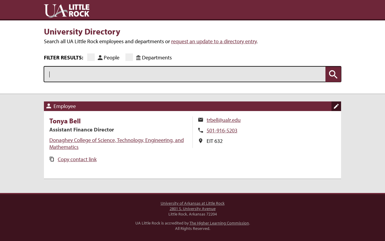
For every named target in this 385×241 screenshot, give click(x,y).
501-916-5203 (222, 130)
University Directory (82, 31)
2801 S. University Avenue (193, 208)
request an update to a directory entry (214, 41)
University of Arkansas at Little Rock (193, 203)
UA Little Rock (66, 11)
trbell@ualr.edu (224, 119)
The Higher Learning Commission (219, 223)
